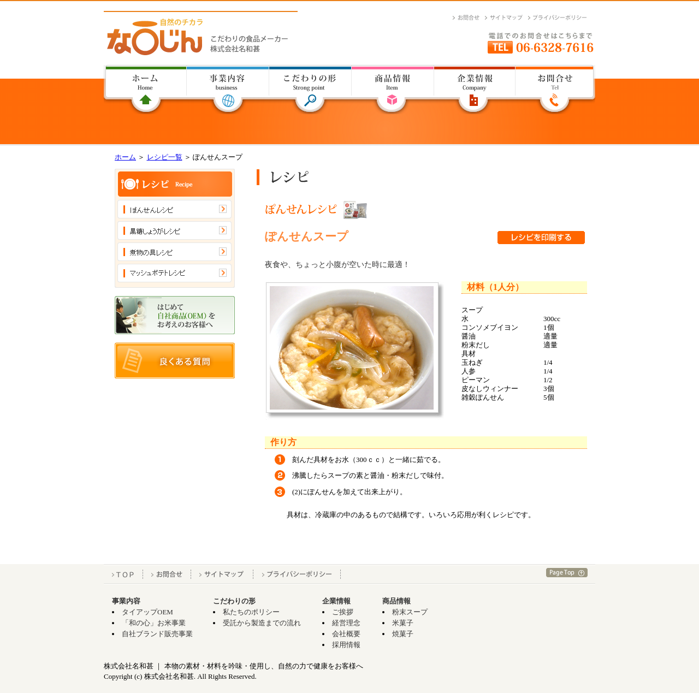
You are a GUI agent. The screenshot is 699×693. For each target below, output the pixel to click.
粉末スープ (410, 612)
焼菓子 (402, 634)
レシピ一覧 (164, 157)
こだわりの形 (234, 601)
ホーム (125, 157)
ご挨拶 (342, 612)
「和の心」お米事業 (154, 623)
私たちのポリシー (251, 612)
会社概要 (346, 634)
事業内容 (126, 601)
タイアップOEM (147, 612)
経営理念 (346, 623)
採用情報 (346, 645)
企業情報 (336, 601)
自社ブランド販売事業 (157, 634)
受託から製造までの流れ (262, 623)
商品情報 (396, 601)
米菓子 (402, 623)
